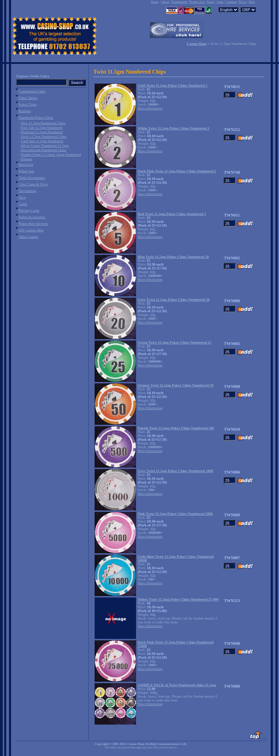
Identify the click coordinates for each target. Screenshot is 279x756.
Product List (196, 1)
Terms (210, 1)
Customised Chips (32, 91)
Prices (243, 1)
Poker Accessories (32, 217)
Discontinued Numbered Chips (43, 150)
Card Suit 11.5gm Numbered (42, 141)
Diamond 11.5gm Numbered (42, 132)
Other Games (28, 237)
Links (220, 1)
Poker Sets (26, 171)
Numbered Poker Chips (36, 117)
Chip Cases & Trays (33, 184)
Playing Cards (29, 210)
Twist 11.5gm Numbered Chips (44, 136)
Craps (23, 204)
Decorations (28, 191)
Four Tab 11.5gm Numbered (41, 128)
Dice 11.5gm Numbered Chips (43, 123)
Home (154, 1)
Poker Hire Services (33, 224)
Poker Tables (28, 98)
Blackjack (26, 164)
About (165, 1)
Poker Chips (28, 104)
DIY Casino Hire (31, 230)
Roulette (25, 111)
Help (252, 1)
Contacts (231, 1)
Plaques (26, 159)
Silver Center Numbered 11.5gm (45, 145)
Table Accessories (32, 178)
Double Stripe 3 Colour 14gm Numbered (51, 154)
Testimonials (179, 1)
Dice (22, 197)
